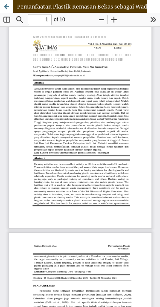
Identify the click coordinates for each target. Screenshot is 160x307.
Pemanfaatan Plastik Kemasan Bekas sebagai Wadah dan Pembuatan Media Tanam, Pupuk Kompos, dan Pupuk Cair (88, 6)
